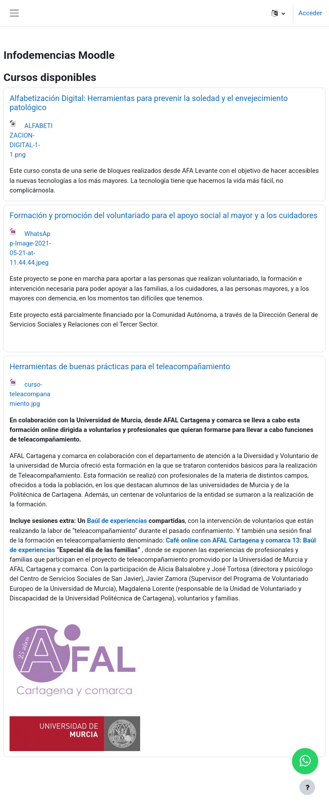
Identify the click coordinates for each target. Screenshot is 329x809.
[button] (278, 13)
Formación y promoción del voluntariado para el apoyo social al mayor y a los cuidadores (164, 215)
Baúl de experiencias (117, 521)
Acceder (310, 13)
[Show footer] (307, 787)
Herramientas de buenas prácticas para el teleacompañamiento (120, 366)
